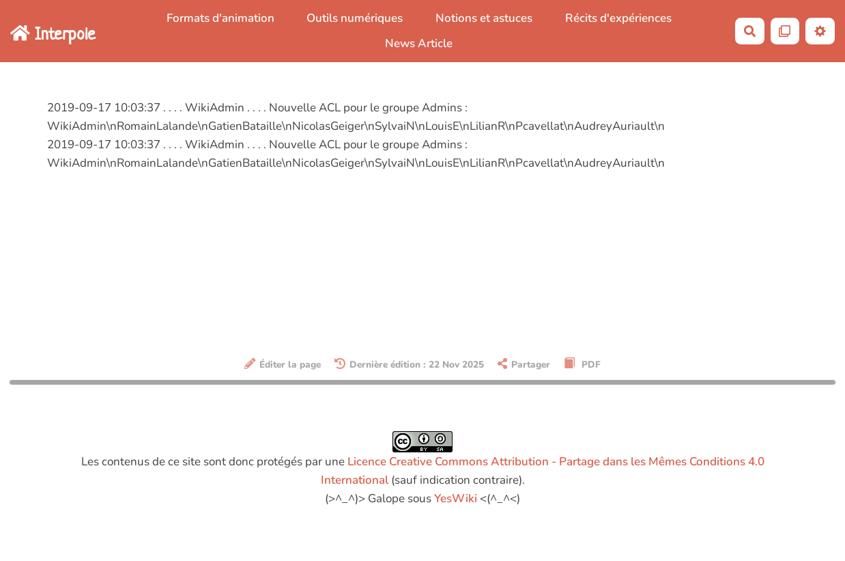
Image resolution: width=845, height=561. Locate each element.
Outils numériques (354, 18)
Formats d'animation (220, 18)
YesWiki (455, 498)
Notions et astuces (483, 18)
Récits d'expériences (618, 18)
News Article (419, 43)
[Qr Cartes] (785, 31)
